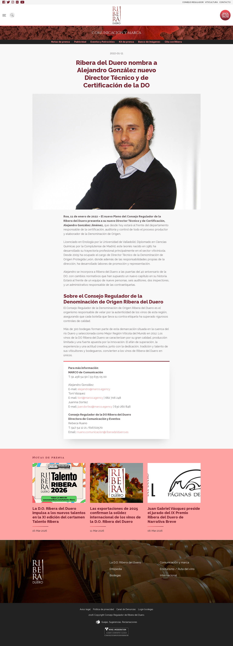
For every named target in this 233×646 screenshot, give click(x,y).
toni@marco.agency (91, 398)
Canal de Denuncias (126, 609)
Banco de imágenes (150, 42)
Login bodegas (145, 609)
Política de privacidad (103, 609)
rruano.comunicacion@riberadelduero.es (102, 432)
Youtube (22, 2)
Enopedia (83, 13)
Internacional (192, 13)
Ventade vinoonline (225, 15)
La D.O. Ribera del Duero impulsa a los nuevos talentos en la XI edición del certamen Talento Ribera (58, 515)
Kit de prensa (126, 42)
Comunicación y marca (138, 15)
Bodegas (98, 13)
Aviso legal (85, 609)
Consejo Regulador (193, 2)
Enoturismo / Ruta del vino (167, 15)
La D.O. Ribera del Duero (61, 15)
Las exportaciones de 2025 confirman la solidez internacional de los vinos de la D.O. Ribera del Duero (115, 515)
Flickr (17, 2)
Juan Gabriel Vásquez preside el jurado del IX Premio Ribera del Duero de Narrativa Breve (174, 515)
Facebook (3, 2)
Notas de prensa (59, 42)
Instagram (12, 2)
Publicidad (79, 42)
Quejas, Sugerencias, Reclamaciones (119, 622)
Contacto (225, 2)
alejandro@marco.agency (94, 389)
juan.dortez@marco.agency (95, 406)
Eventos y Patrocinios (102, 42)
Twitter (8, 2)
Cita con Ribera (174, 42)
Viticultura (211, 2)
